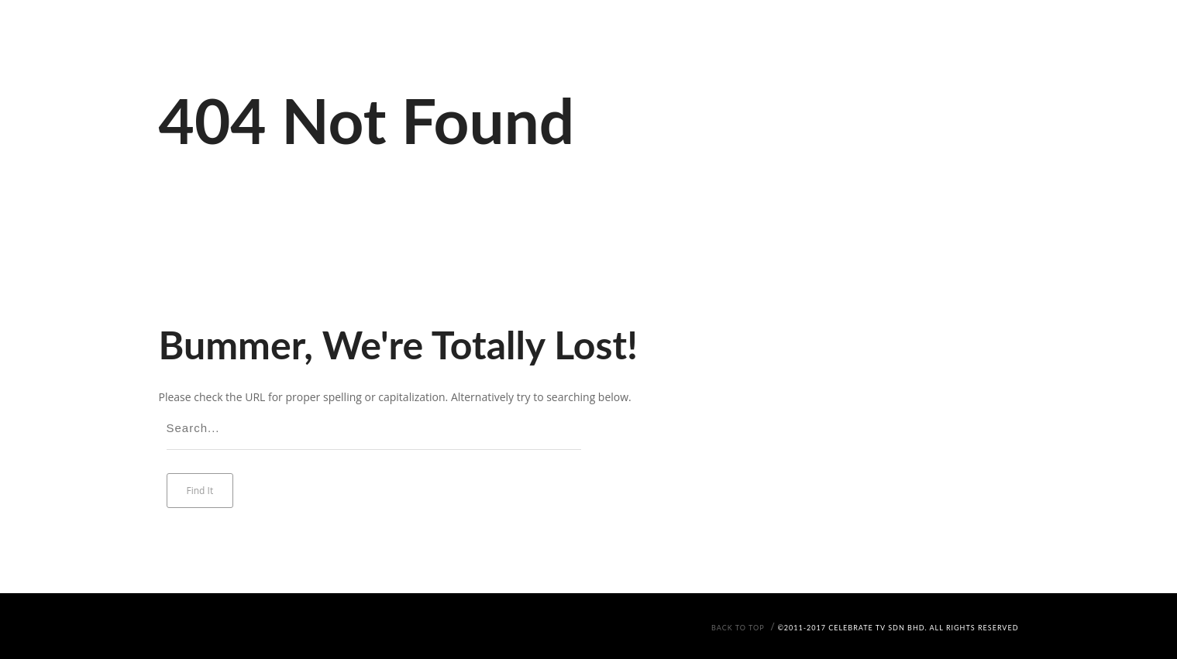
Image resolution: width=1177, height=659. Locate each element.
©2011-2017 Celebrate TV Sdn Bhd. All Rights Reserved (897, 627)
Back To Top (738, 627)
